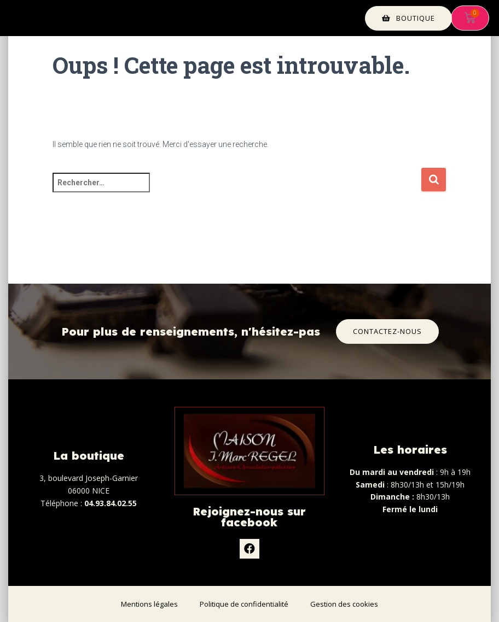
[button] (408, 18)
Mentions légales (149, 604)
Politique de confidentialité (244, 604)
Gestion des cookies (344, 604)
